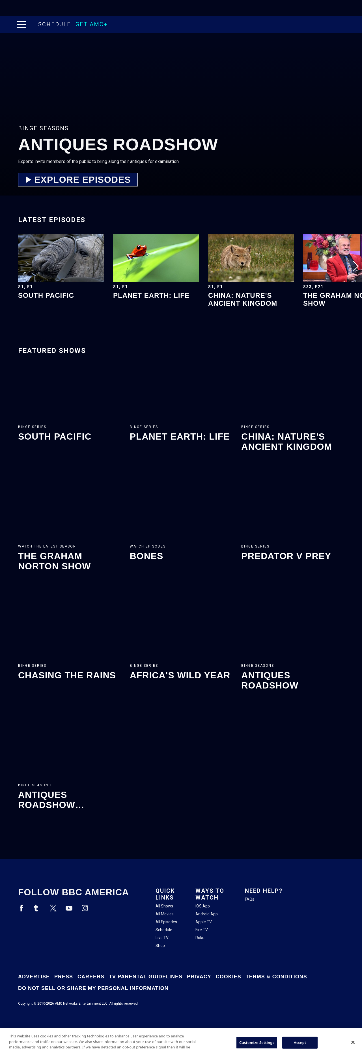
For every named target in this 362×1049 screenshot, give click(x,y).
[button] (23, 24)
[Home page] (33, 24)
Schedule (54, 24)
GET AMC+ (92, 24)
